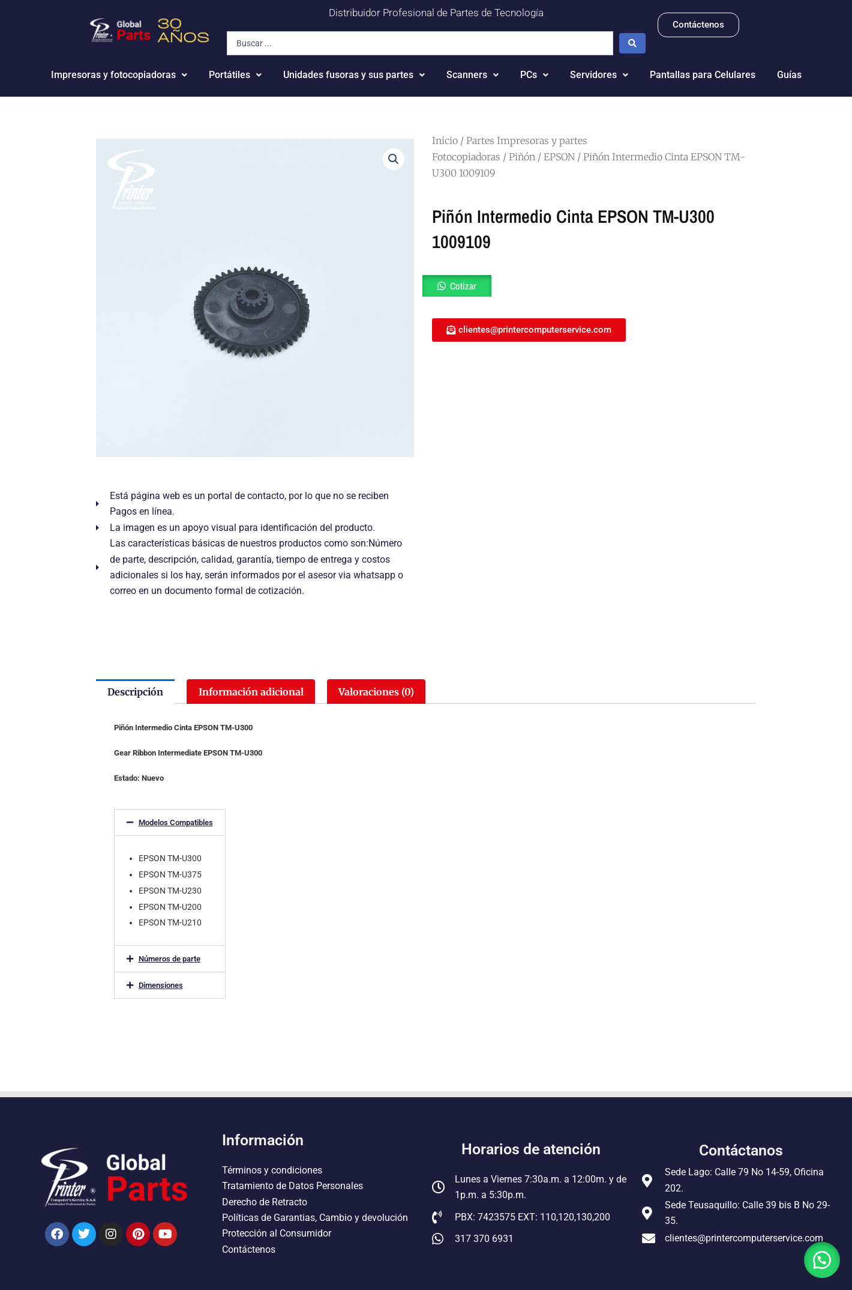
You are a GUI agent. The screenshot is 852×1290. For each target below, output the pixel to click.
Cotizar (463, 285)
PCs (534, 74)
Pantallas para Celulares (702, 74)
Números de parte (169, 958)
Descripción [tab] (135, 692)
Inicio (445, 141)
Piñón (522, 157)
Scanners (472, 74)
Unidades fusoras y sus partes (354, 74)
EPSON (559, 157)
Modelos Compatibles (176, 822)
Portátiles (235, 74)
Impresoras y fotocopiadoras (119, 74)
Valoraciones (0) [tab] (376, 692)
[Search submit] (632, 43)
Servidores (599, 74)
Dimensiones (161, 985)
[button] (393, 159)
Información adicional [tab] (251, 692)
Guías (789, 74)
